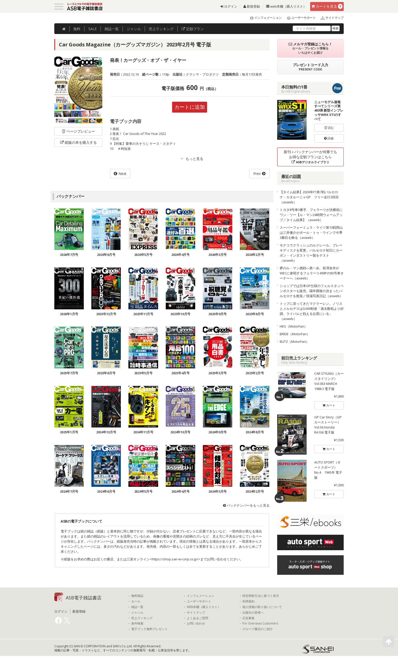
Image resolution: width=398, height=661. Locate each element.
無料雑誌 (137, 596)
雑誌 (112, 28)
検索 (336, 28)
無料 (76, 28)
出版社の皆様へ (253, 613)
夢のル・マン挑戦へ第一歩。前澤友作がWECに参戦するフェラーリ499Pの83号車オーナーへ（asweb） (312, 273)
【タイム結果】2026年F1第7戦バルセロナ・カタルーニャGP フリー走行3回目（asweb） (309, 197)
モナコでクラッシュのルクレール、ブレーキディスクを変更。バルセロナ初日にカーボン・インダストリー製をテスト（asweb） (311, 253)
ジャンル (134, 28)
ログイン (229, 6)
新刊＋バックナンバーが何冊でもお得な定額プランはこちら (310, 156)
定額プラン (192, 28)
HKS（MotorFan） (293, 326)
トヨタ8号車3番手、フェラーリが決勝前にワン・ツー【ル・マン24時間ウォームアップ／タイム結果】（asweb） (311, 214)
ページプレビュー (78, 131)
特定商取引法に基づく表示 (260, 596)
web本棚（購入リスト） (286, 6)
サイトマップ (330, 17)
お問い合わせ (196, 623)
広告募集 (248, 618)
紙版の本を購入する (78, 142)
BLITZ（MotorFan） (294, 341)
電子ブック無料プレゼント (149, 629)
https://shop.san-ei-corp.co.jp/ (175, 559)
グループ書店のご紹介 (257, 629)
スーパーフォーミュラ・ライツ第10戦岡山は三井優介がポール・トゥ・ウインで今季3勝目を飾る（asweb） (311, 232)
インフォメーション (263, 17)
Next (122, 173)
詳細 (329, 138)
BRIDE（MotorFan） (295, 334)
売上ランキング (142, 618)
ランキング (161, 28)
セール (135, 601)
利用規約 (248, 601)
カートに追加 (189, 106)
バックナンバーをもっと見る (246, 505)
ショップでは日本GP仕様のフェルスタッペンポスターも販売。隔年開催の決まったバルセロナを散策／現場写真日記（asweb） (312, 290)
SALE (92, 28)
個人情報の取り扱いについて (262, 607)
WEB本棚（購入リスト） (204, 607)
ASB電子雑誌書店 (84, 598)
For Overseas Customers (260, 623)
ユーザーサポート (299, 17)
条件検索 (137, 623)
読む (329, 128)
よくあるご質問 (197, 618)
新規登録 (251, 6)
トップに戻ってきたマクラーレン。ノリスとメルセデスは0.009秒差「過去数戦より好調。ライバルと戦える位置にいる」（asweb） (312, 311)
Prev (257, 173)
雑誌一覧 (137, 607)
